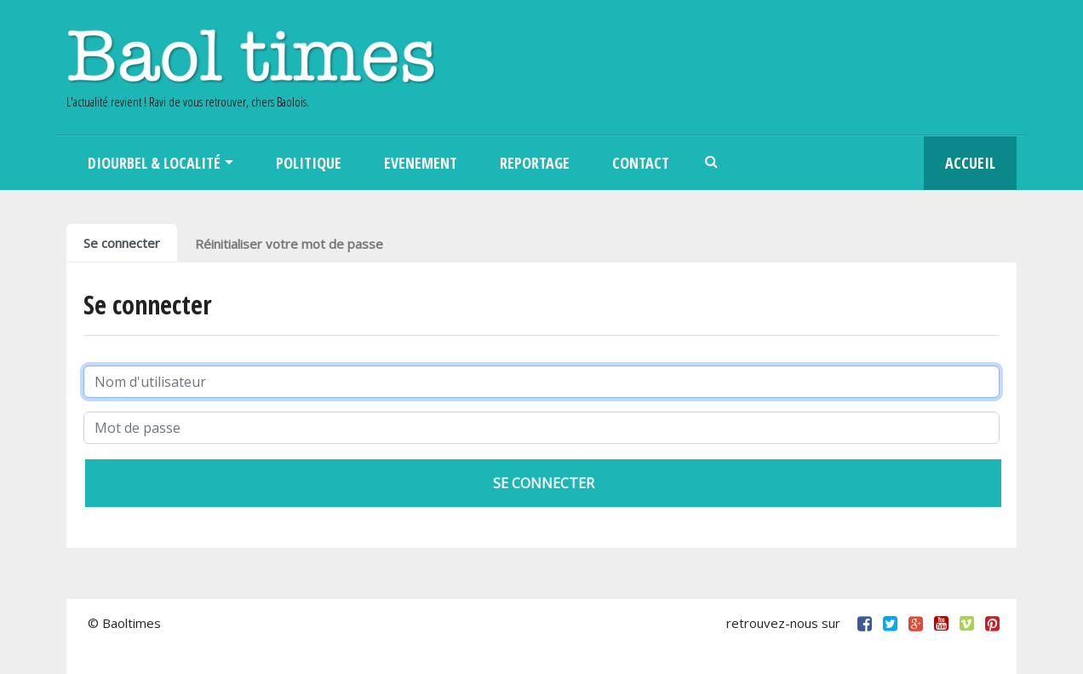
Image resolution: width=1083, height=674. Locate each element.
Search (711, 163)
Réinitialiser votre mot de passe (289, 243)
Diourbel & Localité (154, 163)
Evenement (420, 163)
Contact (640, 163)
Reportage (535, 163)
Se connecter (121, 242)
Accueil (970, 163)
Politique (308, 163)
